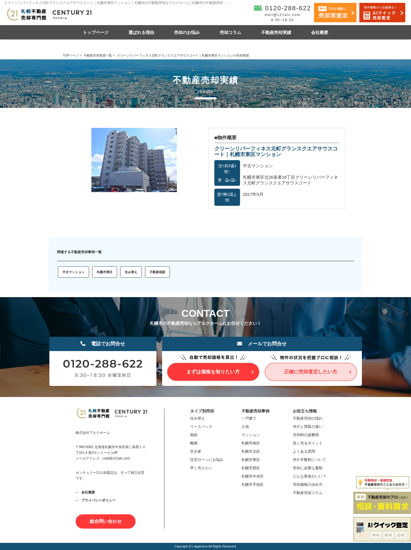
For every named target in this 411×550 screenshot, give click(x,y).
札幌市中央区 (252, 476)
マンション (250, 435)
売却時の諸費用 (306, 435)
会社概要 (319, 32)
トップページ (95, 32)
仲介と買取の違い (308, 426)
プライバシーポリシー (98, 500)
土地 (245, 426)
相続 (194, 435)
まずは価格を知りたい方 (213, 371)
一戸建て (248, 418)
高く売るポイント (308, 443)
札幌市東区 (104, 272)
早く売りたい (201, 468)
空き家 (195, 451)
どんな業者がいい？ (309, 476)
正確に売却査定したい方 (310, 371)
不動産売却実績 (276, 32)
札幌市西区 (250, 468)
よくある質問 (304, 451)
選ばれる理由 (141, 32)
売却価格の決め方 (308, 484)
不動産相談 (157, 272)
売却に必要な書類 (308, 468)
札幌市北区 (250, 451)
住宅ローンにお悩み (206, 460)
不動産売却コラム (308, 493)
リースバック (201, 426)
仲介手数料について (309, 460)
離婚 (194, 443)
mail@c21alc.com (282, 15)
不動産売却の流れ (308, 418)
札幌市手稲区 (252, 484)
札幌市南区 (250, 443)
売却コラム (230, 32)
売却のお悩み (187, 32)
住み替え (131, 272)
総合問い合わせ (106, 521)
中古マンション (73, 272)
